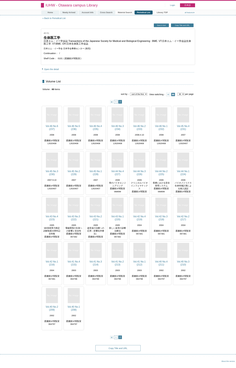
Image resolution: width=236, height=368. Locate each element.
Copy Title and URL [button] (182, 25)
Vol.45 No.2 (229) (74, 172)
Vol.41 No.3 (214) (95, 263)
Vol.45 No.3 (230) (52, 172)
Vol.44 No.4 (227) (117, 172)
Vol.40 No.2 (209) (52, 308)
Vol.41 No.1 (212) (139, 263)
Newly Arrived (69, 12)
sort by (124, 94)
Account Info (87, 12)
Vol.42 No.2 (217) (183, 218)
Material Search (125, 12)
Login (172, 5)
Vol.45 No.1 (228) (95, 172)
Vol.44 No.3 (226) (139, 172)
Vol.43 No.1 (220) (117, 218)
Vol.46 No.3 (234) (117, 127)
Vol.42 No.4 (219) (139, 218)
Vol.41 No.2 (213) (117, 263)
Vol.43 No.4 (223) (52, 218)
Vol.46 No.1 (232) (161, 127)
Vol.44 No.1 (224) (183, 172)
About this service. (228, 361)
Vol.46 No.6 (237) (52, 127)
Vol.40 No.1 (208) (74, 308)
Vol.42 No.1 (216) (52, 263)
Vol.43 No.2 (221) (95, 218)
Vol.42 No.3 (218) (161, 218)
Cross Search (106, 12)
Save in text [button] (161, 25)
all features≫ (190, 12)
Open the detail (51, 69)
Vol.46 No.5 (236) (74, 127)
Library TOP (162, 12)
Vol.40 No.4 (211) (161, 263)
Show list (168, 94)
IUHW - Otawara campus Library (71, 5)
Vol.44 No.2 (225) (161, 172)
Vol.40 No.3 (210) (183, 263)
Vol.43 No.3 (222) (74, 218)
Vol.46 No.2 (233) (139, 127)
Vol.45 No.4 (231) (183, 127)
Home (50, 12)
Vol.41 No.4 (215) (74, 263)
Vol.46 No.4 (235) (95, 127)
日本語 (187, 5)
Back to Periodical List (55, 18)
